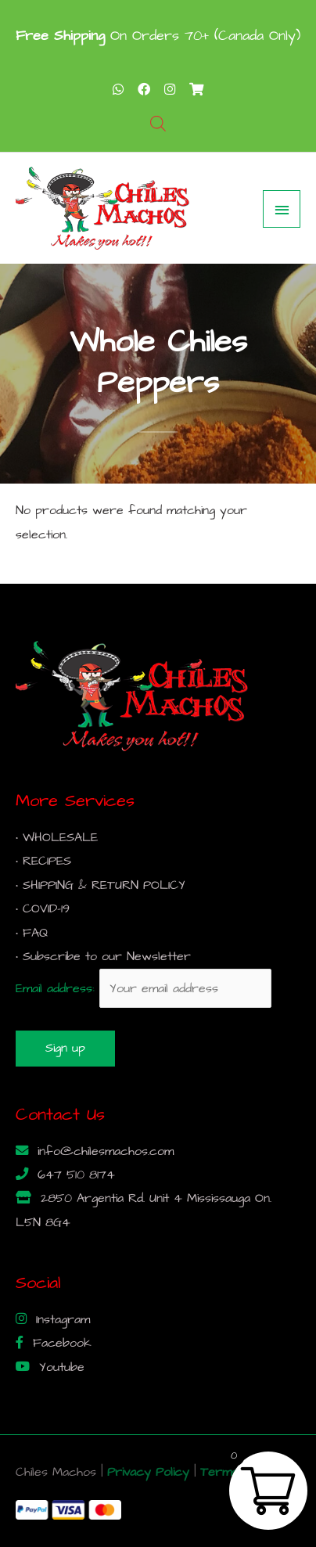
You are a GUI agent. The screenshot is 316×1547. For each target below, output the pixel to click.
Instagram (60, 1320)
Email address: (143, 989)
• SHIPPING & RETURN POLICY (100, 885)
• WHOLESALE (57, 838)
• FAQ (32, 933)
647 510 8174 (74, 1175)
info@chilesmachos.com (103, 1151)
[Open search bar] (158, 124)
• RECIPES (43, 861)
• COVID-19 (43, 909)
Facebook (60, 1343)
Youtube (59, 1367)
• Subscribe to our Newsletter (103, 957)
